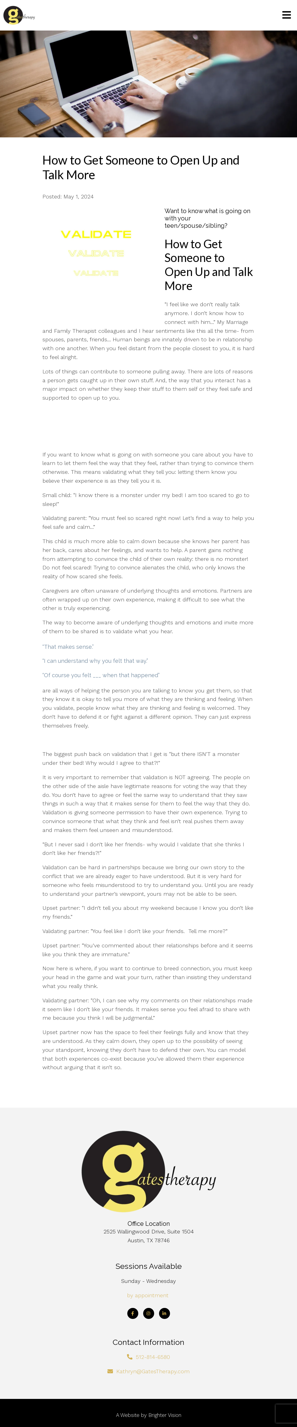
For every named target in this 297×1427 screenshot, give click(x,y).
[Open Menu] (286, 15)
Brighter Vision (164, 1415)
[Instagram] (148, 1313)
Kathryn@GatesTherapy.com (153, 1371)
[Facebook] (132, 1313)
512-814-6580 (153, 1357)
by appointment (147, 1295)
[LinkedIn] (164, 1313)
